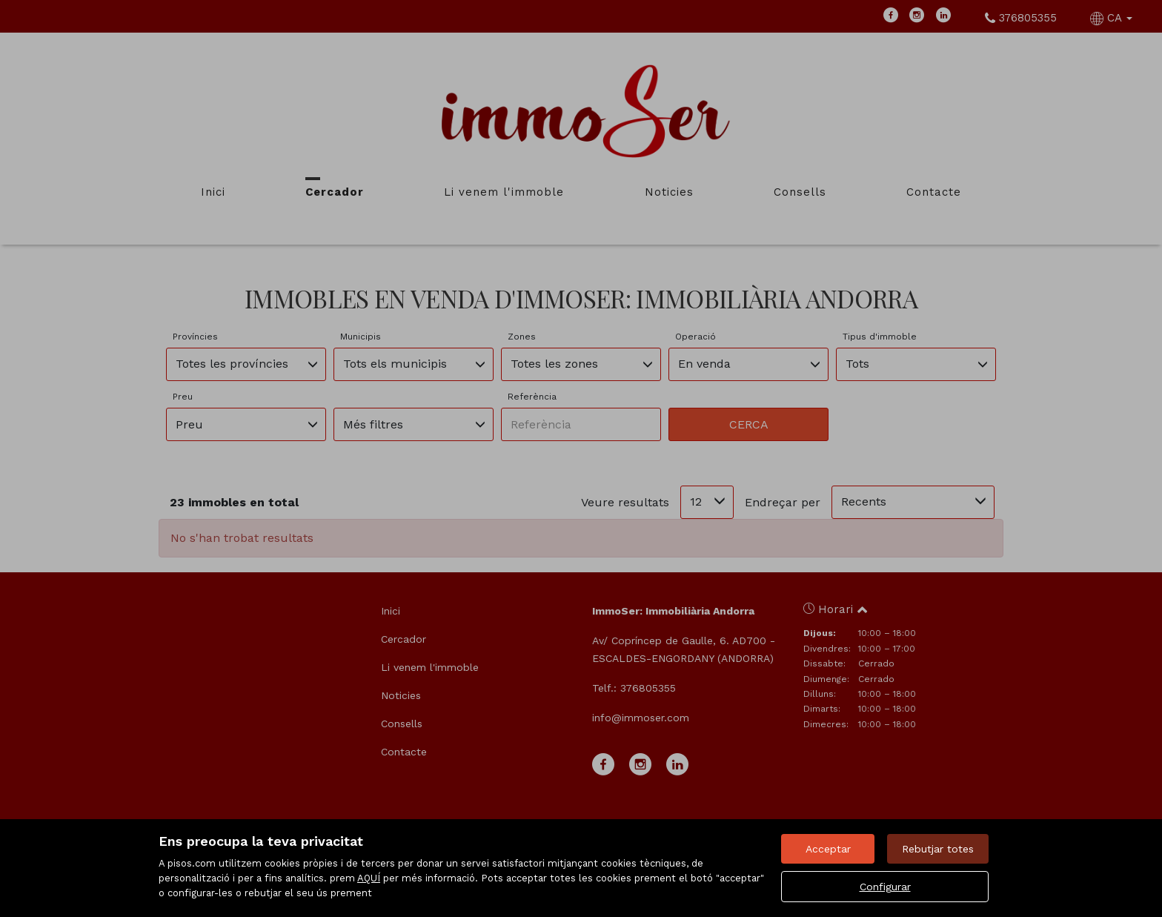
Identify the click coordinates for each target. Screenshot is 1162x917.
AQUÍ (368, 878)
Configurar (885, 887)
